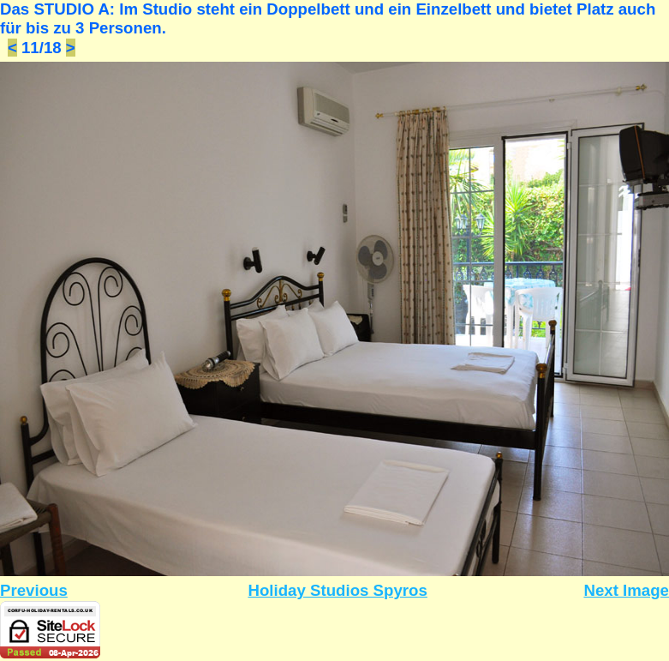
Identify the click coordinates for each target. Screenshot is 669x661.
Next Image (626, 590)
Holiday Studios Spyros (337, 590)
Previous (34, 590)
